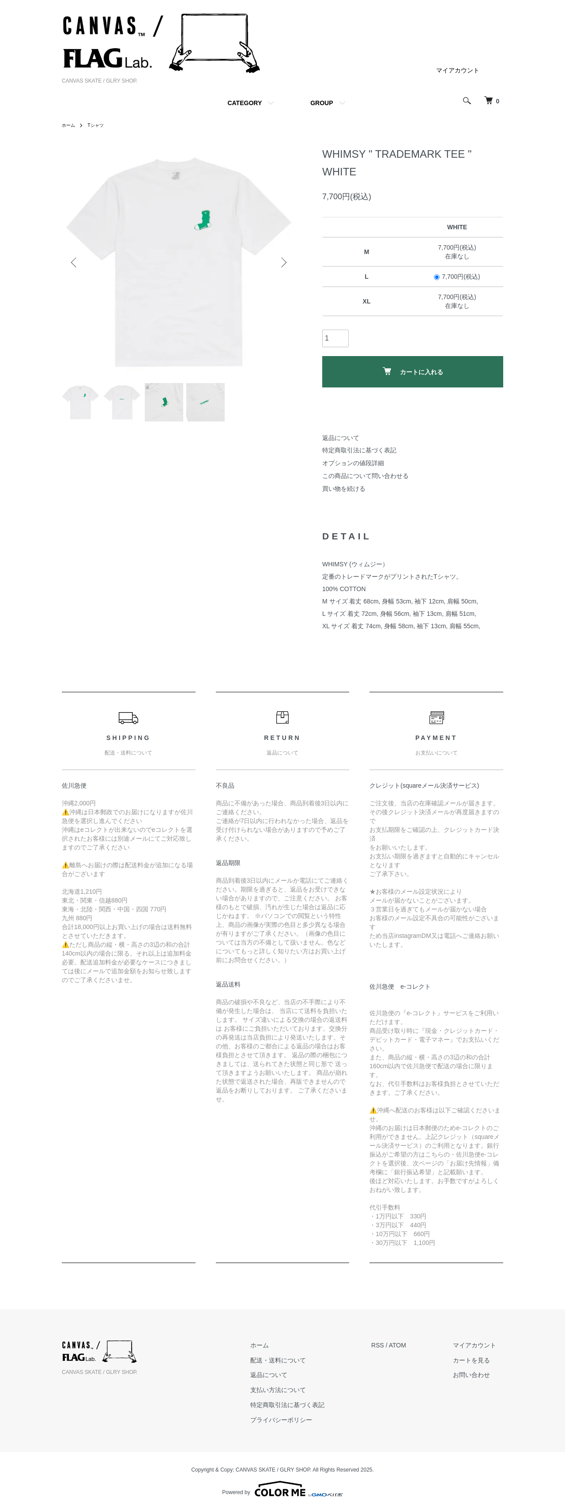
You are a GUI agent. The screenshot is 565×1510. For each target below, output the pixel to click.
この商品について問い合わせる (365, 475)
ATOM (411, 1345)
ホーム (70, 125)
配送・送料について (299, 1360)
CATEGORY (244, 102)
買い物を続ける (343, 488)
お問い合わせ (478, 1375)
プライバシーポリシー (302, 1419)
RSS (391, 1345)
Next (282, 262)
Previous (75, 262)
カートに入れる (413, 371)
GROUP (321, 102)
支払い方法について (299, 1389)
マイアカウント (457, 70)
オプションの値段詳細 (353, 463)
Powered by (282, 1489)
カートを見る (478, 1360)
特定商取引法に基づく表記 (359, 450)
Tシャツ (99, 125)
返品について (340, 437)
